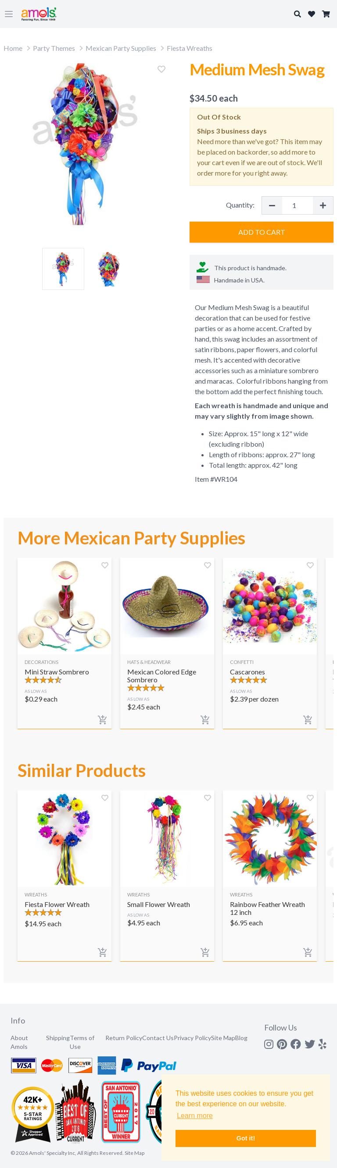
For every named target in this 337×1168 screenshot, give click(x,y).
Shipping (58, 1037)
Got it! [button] (246, 1138)
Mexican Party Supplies (121, 48)
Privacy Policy (192, 1037)
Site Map (223, 1037)
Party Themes (54, 48)
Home (13, 48)
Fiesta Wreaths (189, 48)
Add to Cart (261, 232)
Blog (241, 1037)
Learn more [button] (195, 1115)
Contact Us (158, 1037)
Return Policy (123, 1037)
